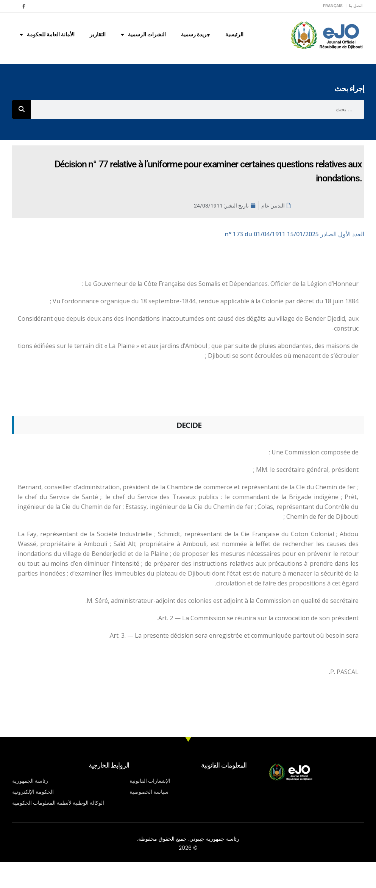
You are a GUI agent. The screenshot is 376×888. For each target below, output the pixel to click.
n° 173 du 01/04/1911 (294, 234)
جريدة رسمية (195, 34)
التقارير (98, 34)
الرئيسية (234, 34)
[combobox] (197, 109)
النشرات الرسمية (143, 34)
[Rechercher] (21, 109)
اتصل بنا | (354, 5)
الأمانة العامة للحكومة (47, 34)
